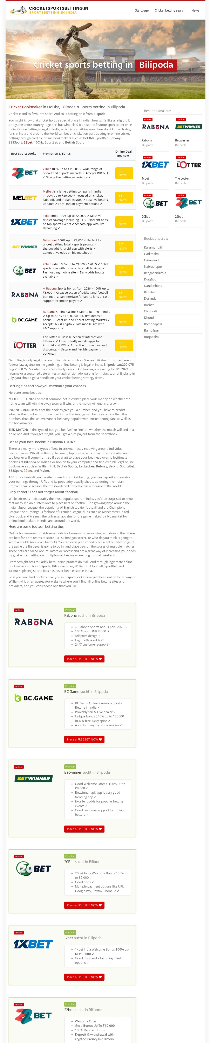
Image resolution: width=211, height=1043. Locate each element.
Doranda (150, 298)
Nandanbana (153, 286)
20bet (47, 264)
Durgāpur (151, 279)
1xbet (46, 216)
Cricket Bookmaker (25, 107)
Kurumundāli (153, 247)
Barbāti (149, 305)
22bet (28, 142)
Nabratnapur (153, 266)
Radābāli (150, 292)
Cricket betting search (170, 10)
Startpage (142, 10)
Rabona (51, 288)
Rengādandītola (155, 273)
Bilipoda (98, 615)
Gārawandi (151, 260)
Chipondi (150, 311)
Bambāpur (151, 330)
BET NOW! (123, 173)
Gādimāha (151, 254)
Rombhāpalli (153, 324)
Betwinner (50, 240)
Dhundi (149, 317)
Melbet (48, 191)
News (195, 10)
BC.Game (49, 312)
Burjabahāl (151, 337)
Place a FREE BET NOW (84, 659)
